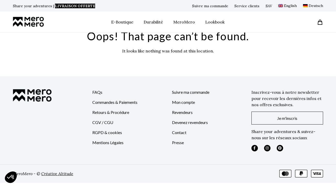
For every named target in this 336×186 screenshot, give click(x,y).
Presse (178, 142)
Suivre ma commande (210, 6)
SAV (269, 6)
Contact (179, 132)
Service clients (246, 6)
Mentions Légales (108, 142)
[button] (11, 177)
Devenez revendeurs (190, 122)
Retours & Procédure (110, 112)
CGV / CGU (102, 122)
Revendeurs (182, 112)
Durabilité (153, 22)
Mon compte (183, 102)
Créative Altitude (57, 173)
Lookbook (215, 22)
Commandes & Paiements (114, 102)
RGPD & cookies (107, 132)
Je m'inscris (287, 118)
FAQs (97, 92)
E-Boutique (122, 22)
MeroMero (184, 22)
